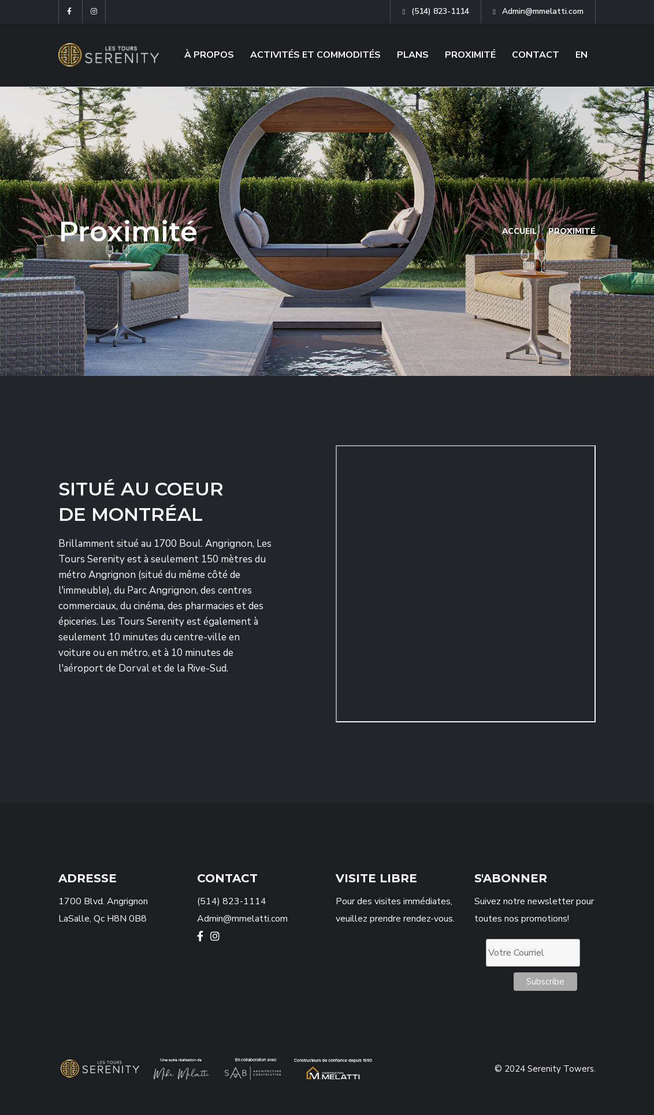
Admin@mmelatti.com (538, 11)
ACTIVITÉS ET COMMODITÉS (315, 55)
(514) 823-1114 (435, 11)
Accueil (519, 231)
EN (581, 55)
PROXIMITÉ (470, 55)
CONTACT (535, 55)
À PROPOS (209, 55)
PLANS (413, 55)
